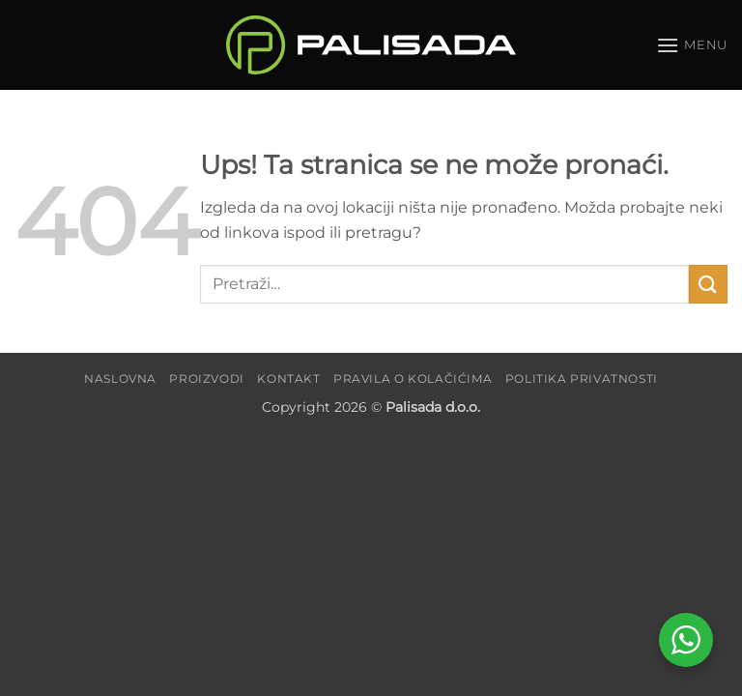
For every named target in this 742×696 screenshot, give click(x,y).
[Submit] (708, 284)
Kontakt (288, 378)
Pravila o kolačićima (412, 378)
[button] (692, 45)
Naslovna (120, 378)
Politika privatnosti (581, 378)
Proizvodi (206, 378)
